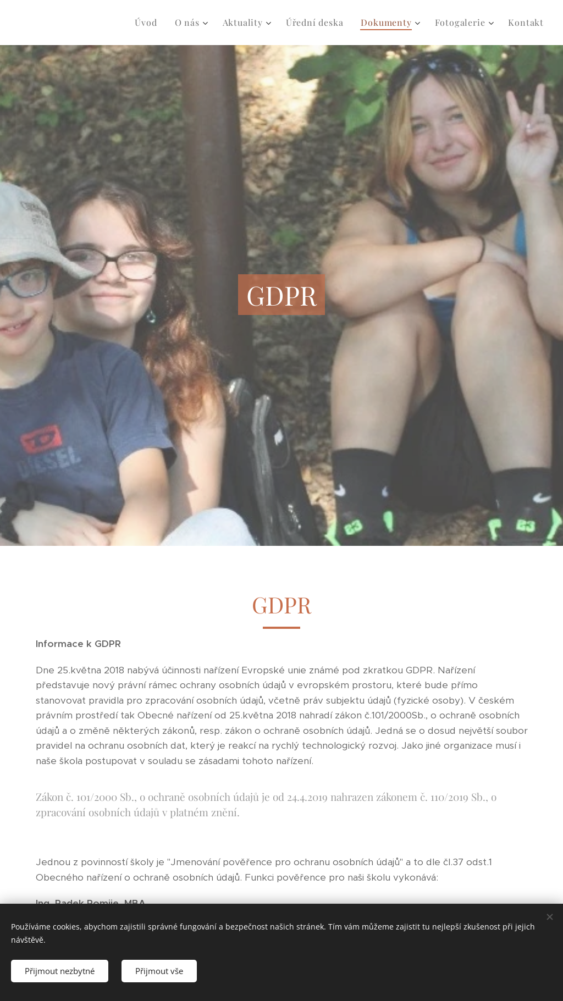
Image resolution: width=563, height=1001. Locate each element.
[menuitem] (148, 22)
